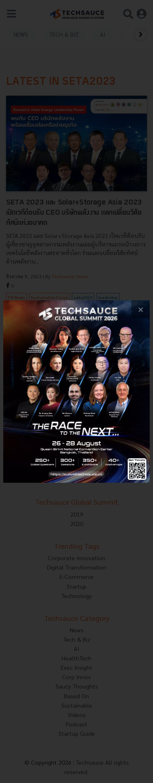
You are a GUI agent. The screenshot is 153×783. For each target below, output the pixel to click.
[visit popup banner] (76, 391)
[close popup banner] (140, 309)
